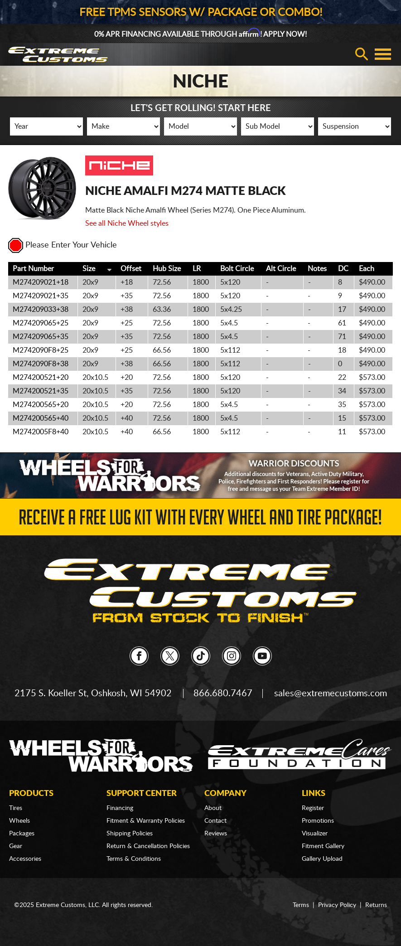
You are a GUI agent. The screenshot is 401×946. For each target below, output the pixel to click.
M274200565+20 (40, 404)
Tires (15, 808)
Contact (215, 821)
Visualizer (315, 833)
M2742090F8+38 (40, 364)
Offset (131, 268)
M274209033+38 (40, 309)
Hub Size (167, 268)
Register (313, 808)
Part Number (33, 268)
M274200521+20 (40, 377)
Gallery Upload (322, 859)
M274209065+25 (40, 323)
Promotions (318, 821)
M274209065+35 (40, 336)
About (213, 808)
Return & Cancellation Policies (148, 846)
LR (197, 268)
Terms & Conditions (133, 859)
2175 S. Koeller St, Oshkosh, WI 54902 (93, 693)
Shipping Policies (129, 833)
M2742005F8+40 (40, 432)
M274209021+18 (40, 282)
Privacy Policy (337, 905)
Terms (301, 905)
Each (366, 268)
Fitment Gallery (323, 846)
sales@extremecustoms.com (330, 693)
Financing (119, 808)
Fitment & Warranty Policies (145, 821)
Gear (15, 846)
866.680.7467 (222, 693)
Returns (376, 905)
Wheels (19, 821)
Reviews (215, 833)
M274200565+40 (40, 418)
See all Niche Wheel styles (127, 223)
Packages (21, 833)
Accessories (25, 859)
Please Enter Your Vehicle (62, 245)
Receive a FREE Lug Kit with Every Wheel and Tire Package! (200, 520)
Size (88, 268)
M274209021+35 (40, 296)
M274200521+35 (40, 391)
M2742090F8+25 (40, 350)
